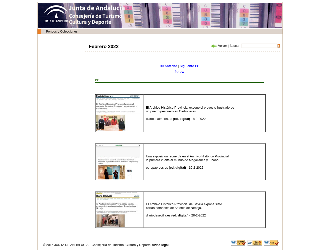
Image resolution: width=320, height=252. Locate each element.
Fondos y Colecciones (62, 31)
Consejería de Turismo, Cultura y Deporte (121, 245)
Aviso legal (160, 245)
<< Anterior (168, 66)
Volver (218, 46)
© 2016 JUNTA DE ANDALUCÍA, (66, 245)
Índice (179, 72)
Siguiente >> (189, 66)
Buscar (235, 46)
